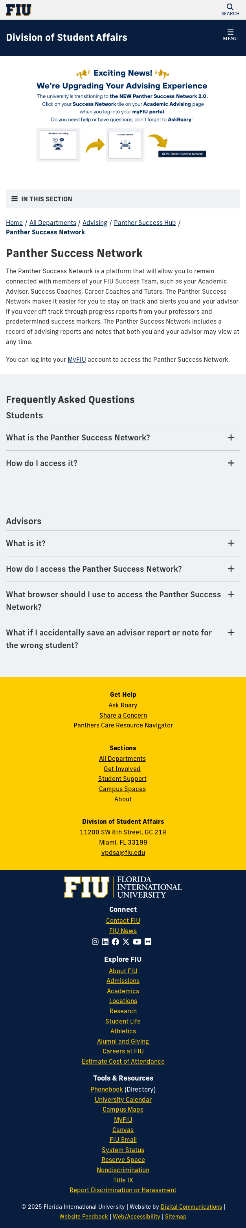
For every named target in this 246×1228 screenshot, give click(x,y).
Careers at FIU (123, 1051)
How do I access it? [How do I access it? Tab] (41, 463)
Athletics (123, 1031)
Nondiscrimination (123, 1170)
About (123, 799)
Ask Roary (123, 705)
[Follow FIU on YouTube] (139, 941)
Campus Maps (123, 1109)
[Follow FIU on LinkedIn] (107, 941)
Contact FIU (123, 920)
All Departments (52, 222)
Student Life (123, 1021)
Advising (95, 222)
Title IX (123, 1180)
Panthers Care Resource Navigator (123, 725)
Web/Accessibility (136, 1216)
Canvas (123, 1130)
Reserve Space (123, 1160)
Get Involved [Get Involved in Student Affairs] (122, 769)
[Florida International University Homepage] (64, 10)
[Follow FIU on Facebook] (117, 941)
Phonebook (106, 1089)
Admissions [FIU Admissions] (123, 981)
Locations (123, 1001)
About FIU (123, 971)
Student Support (122, 778)
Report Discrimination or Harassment (123, 1190)
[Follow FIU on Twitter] (127, 941)
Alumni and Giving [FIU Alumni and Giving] (123, 1041)
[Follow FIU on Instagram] (97, 941)
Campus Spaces (122, 789)
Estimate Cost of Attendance (123, 1061)
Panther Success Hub (145, 222)
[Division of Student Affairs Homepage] (66, 37)
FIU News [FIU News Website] (123, 931)
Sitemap (176, 1216)
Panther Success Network (45, 232)
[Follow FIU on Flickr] (149, 941)
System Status (123, 1150)
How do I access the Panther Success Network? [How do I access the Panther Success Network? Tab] (94, 569)
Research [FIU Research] (123, 1011)
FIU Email (123, 1139)
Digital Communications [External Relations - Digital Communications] (191, 1206)
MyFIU (77, 359)
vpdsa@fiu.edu (123, 852)
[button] (230, 10)
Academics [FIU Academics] (123, 991)
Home (14, 222)
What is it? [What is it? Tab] (26, 543)
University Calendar (123, 1099)
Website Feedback (83, 1216)
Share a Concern (123, 715)
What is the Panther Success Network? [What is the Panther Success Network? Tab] (78, 437)
